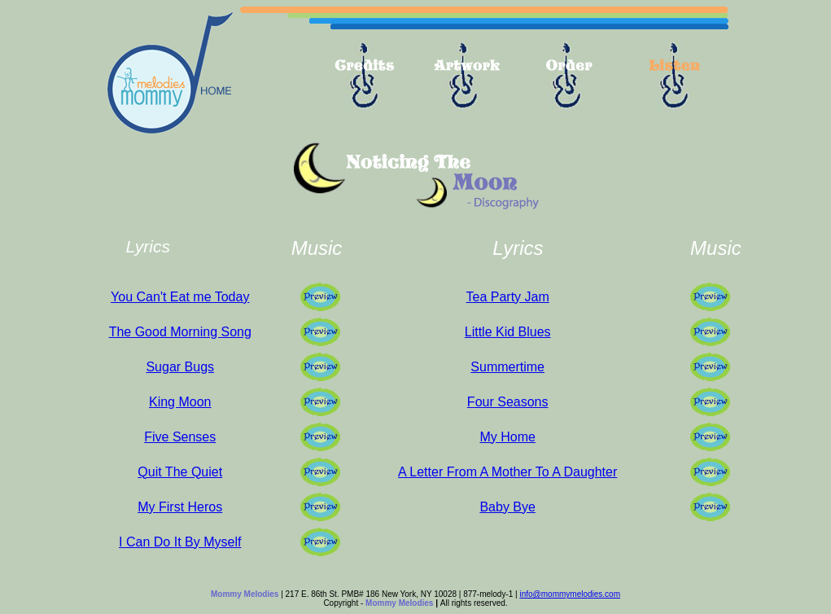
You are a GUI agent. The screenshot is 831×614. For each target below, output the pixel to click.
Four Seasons (508, 402)
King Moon (180, 402)
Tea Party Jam (507, 297)
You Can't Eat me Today (180, 297)
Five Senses (180, 437)
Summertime (507, 367)
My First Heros (180, 507)
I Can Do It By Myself (180, 542)
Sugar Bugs (180, 367)
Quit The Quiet (180, 472)
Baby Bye (507, 507)
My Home (507, 437)
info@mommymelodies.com (569, 594)
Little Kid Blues (508, 332)
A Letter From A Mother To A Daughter (507, 472)
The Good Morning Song (180, 332)
